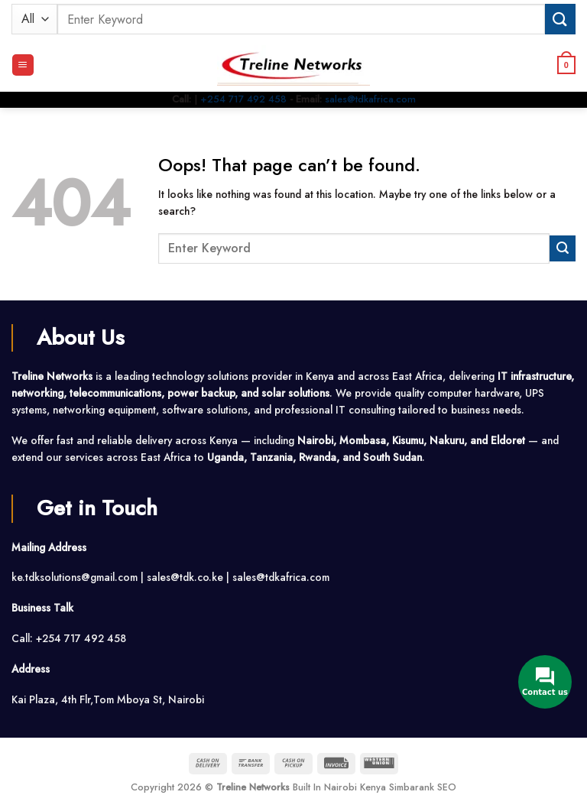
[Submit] (560, 19)
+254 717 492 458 (243, 99)
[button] (23, 65)
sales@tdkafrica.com (370, 99)
